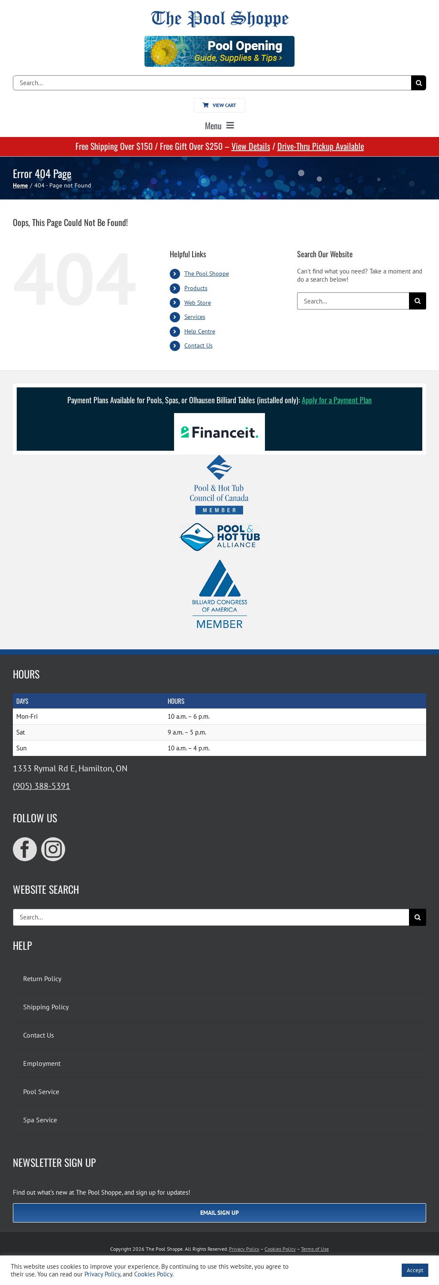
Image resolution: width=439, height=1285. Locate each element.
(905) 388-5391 (41, 785)
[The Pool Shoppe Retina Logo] (219, 14)
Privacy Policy (244, 1249)
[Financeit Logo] (219, 416)
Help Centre (199, 331)
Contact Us (198, 345)
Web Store (197, 302)
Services (194, 317)
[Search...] (212, 82)
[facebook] (25, 849)
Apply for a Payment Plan (337, 399)
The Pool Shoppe (206, 273)
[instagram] (53, 849)
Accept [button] (415, 1270)
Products (195, 288)
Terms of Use (315, 1249)
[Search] (418, 82)
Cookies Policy (280, 1249)
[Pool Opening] (219, 39)
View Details (251, 146)
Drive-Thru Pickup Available (320, 146)
